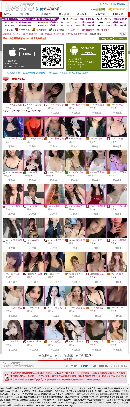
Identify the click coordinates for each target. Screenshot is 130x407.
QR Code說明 (120, 38)
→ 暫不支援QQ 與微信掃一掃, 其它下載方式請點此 (67, 73)
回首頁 (8, 14)
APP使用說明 (106, 38)
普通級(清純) (58, 30)
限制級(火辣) (24, 30)
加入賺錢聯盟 (65, 355)
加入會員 (64, 14)
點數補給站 (26, 14)
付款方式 (100, 14)
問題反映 (118, 14)
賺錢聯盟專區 (86, 355)
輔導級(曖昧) (41, 30)
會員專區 (46, 14)
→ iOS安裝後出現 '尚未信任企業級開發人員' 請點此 (24, 73)
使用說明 (82, 14)
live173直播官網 (65, 359)
